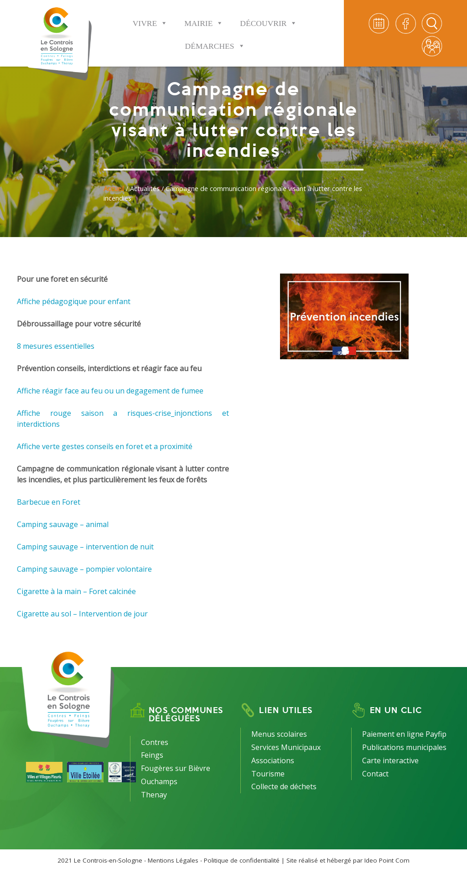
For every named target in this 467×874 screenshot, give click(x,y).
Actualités (145, 188)
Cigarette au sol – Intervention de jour (82, 614)
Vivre (150, 17)
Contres (154, 742)
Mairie (203, 17)
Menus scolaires (279, 734)
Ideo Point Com (387, 860)
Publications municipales (404, 747)
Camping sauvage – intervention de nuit (85, 547)
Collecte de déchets (284, 786)
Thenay (154, 795)
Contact (375, 774)
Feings (152, 755)
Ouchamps (159, 781)
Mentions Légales (173, 860)
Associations (272, 760)
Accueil (114, 188)
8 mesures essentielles (55, 346)
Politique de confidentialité (242, 860)
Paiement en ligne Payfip (404, 734)
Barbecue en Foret (48, 502)
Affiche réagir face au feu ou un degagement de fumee (110, 391)
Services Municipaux (286, 747)
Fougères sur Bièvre (175, 768)
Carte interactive (390, 760)
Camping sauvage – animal (63, 524)
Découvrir (268, 17)
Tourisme (268, 774)
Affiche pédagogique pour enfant (73, 301)
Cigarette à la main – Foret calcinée (76, 591)
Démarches (215, 40)
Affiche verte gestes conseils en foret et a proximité (104, 446)
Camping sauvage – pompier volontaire (84, 569)
